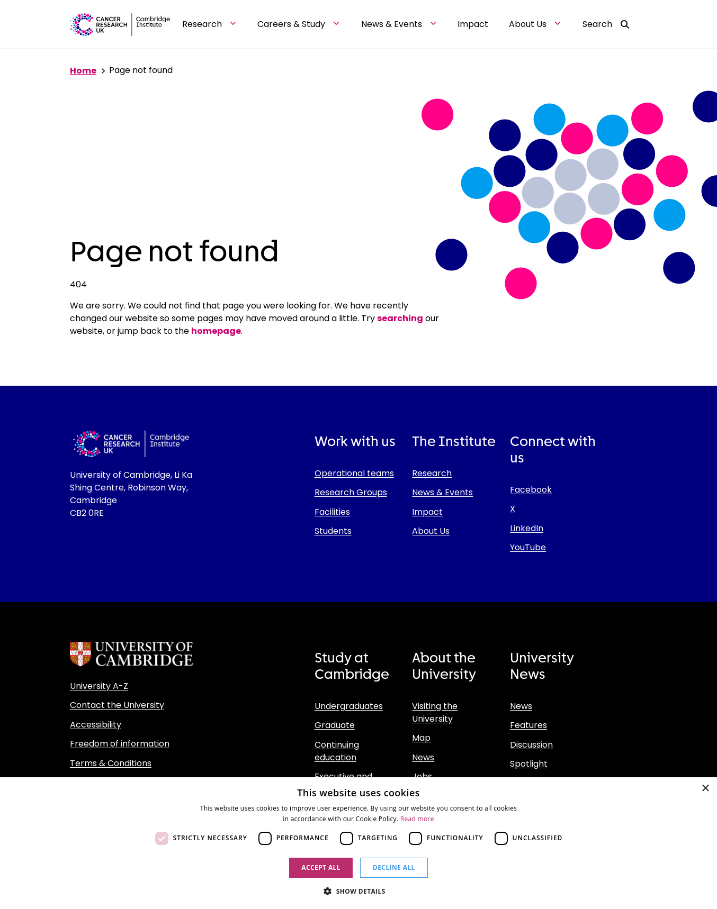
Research (432, 473)
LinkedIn (526, 528)
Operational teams (354, 473)
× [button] (705, 789)
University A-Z (99, 686)
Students (333, 531)
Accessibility (95, 725)
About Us (431, 531)
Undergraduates (349, 706)
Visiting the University (435, 712)
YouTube (528, 547)
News (423, 757)
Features (528, 725)
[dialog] (358, 843)
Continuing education (337, 751)
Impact (427, 512)
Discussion (531, 745)
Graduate (335, 725)
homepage (216, 331)
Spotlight (529, 764)
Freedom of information (119, 744)
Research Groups (351, 492)
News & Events (442, 492)
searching (400, 318)
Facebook (531, 490)
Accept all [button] (320, 867)
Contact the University (117, 705)
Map (421, 738)
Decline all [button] (394, 867)
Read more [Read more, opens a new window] (417, 818)
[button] (358, 891)
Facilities (332, 512)
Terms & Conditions (110, 763)
